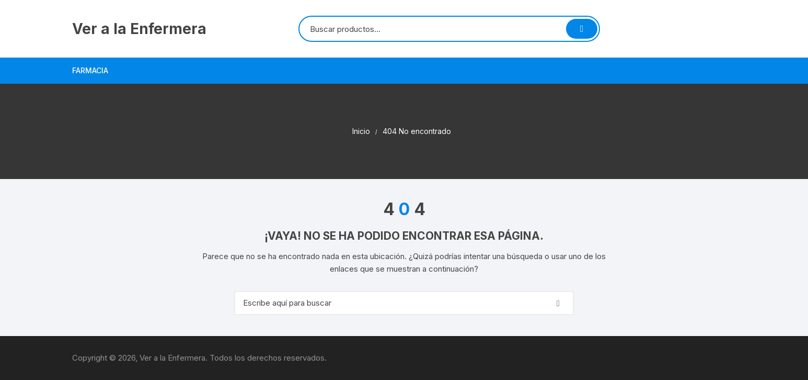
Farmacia (90, 70)
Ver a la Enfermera (139, 29)
